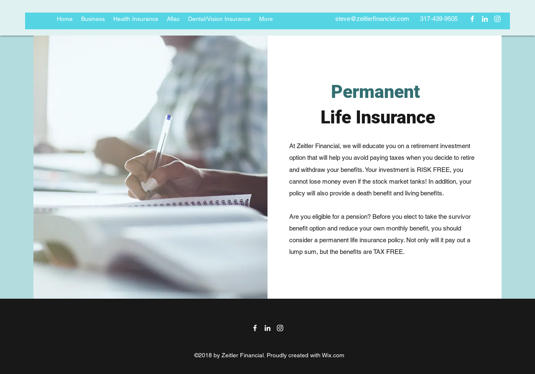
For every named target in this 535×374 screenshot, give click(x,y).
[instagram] (497, 19)
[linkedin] (485, 19)
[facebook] (472, 19)
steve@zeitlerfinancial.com (372, 18)
